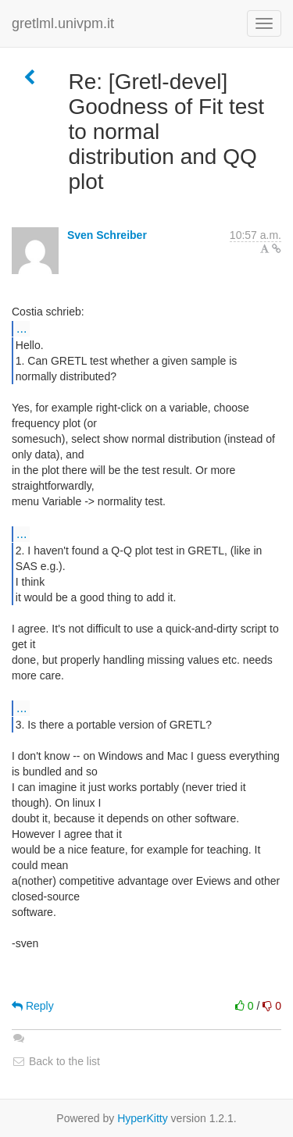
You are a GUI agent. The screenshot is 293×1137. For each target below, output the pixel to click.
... (21, 328)
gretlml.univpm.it (63, 23)
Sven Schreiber (107, 235)
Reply (33, 1006)
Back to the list (56, 1061)
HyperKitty (142, 1118)
